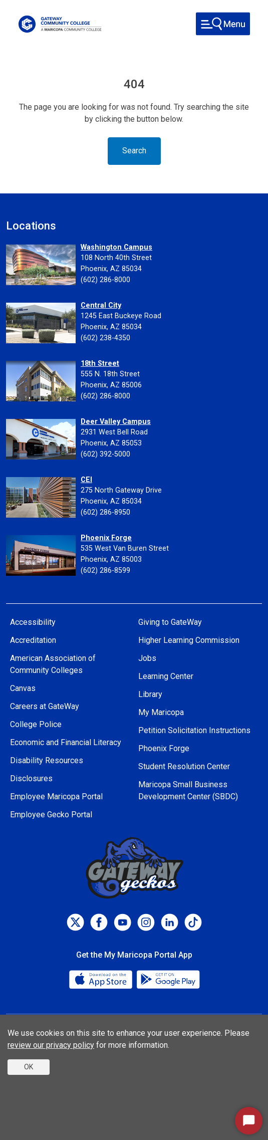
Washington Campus (116, 247)
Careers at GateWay (44, 706)
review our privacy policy (51, 1045)
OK (28, 1067)
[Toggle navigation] (223, 24)
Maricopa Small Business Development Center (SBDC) (188, 790)
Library (150, 694)
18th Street (100, 363)
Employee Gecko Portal (51, 814)
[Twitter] (75, 922)
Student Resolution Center (184, 766)
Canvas (23, 688)
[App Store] (101, 978)
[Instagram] (146, 922)
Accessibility (33, 622)
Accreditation (33, 640)
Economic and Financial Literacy (65, 742)
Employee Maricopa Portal (56, 796)
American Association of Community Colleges (53, 664)
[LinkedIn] (169, 922)
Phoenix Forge (106, 538)
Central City (101, 305)
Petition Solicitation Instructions (194, 730)
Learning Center (165, 676)
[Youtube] (122, 922)
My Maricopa (161, 712)
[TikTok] (193, 922)
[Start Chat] (248, 1120)
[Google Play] (167, 978)
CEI (86, 480)
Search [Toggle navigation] (134, 150)
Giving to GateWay (170, 622)
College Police (36, 724)
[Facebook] (99, 922)
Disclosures (31, 778)
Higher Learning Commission (188, 640)
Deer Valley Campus (116, 421)
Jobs (147, 658)
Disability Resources (46, 760)
